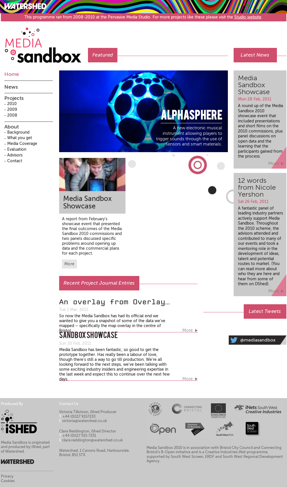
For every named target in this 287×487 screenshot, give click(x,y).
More (69, 264)
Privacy (7, 476)
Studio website (247, 17)
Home (11, 74)
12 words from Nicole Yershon (257, 187)
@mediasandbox (257, 340)
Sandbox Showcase (88, 336)
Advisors (14, 155)
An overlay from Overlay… (114, 302)
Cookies (8, 481)
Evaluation (16, 149)
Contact (14, 161)
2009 (12, 109)
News (11, 87)
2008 (12, 115)
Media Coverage (22, 143)
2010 (12, 104)
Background (18, 132)
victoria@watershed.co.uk (84, 421)
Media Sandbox (46, 42)
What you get (19, 138)
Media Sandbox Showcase (87, 202)
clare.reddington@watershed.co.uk (92, 440)
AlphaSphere (191, 116)
